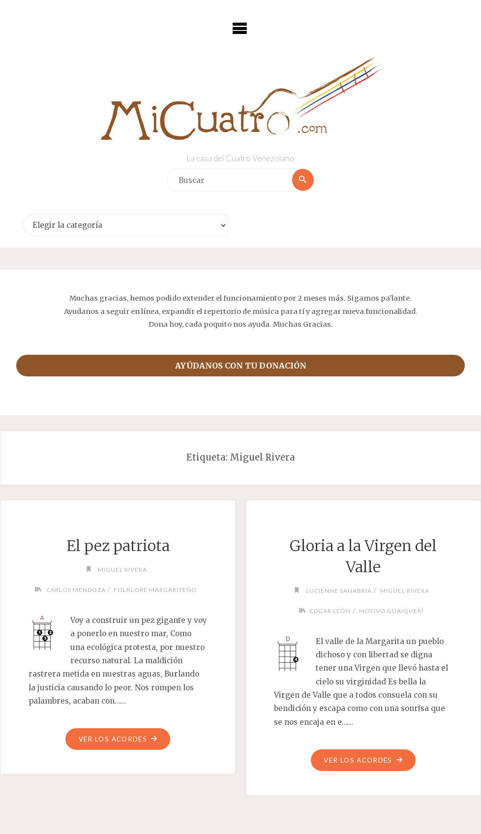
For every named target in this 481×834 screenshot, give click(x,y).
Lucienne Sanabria (338, 590)
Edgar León (329, 611)
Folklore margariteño (157, 589)
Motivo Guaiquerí (392, 611)
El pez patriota (118, 545)
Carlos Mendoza (74, 589)
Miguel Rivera (122, 569)
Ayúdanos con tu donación (240, 366)
